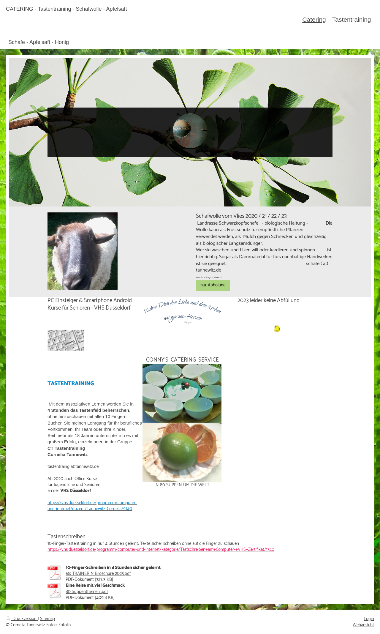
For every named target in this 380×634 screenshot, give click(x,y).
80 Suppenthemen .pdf (87, 591)
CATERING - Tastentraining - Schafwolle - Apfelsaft (66, 9)
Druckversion (22, 618)
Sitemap (47, 618)
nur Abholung (213, 285)
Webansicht (363, 625)
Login (369, 618)
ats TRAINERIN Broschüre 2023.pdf (98, 573)
